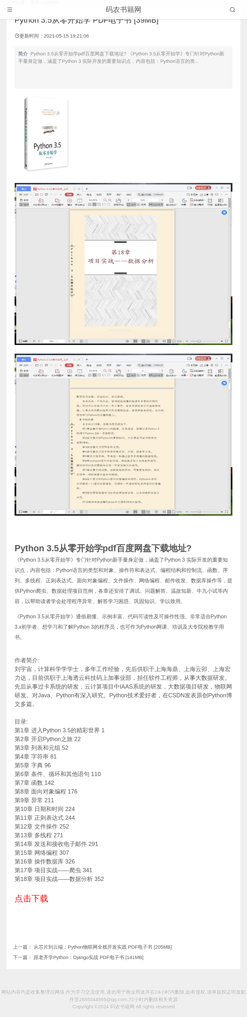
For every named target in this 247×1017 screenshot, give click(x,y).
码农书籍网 (123, 10)
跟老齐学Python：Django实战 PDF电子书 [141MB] (88, 957)
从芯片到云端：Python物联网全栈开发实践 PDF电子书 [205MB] (103, 947)
